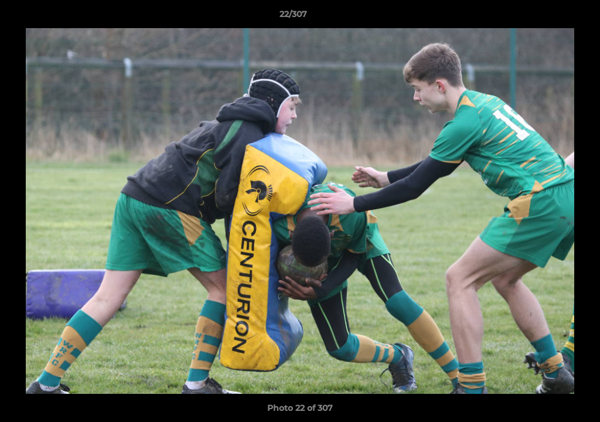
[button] (551, 17)
